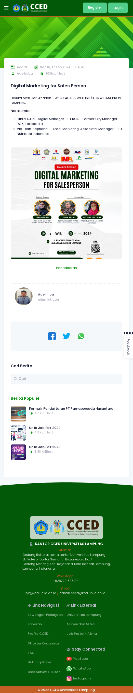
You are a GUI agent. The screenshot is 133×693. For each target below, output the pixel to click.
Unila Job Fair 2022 (44, 427)
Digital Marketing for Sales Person (48, 86)
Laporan (35, 624)
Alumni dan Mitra (80, 624)
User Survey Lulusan (44, 671)
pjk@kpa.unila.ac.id (40, 593)
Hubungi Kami (39, 662)
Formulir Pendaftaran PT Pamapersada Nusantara (71, 408)
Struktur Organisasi (44, 643)
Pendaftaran (66, 267)
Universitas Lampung (83, 614)
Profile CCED (38, 633)
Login (118, 7)
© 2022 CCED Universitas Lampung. (66, 689)
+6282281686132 (65, 581)
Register (95, 7)
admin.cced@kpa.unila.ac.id (82, 593)
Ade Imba (46, 294)
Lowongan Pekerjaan (45, 614)
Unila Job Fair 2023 (44, 446)
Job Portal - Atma (81, 633)
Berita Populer (25, 398)
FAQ (31, 652)
